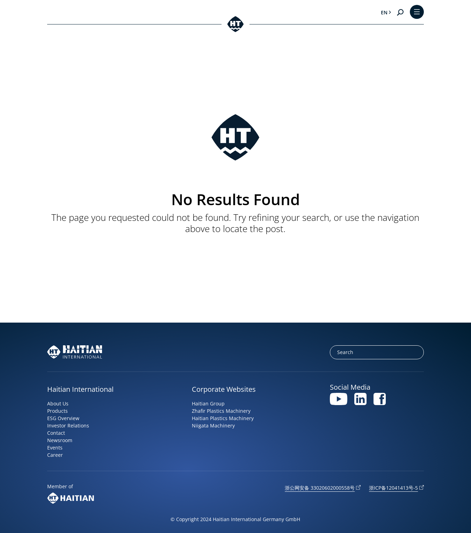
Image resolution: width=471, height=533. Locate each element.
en (384, 12)
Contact (56, 433)
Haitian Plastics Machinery (223, 418)
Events (55, 447)
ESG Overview (63, 418)
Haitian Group (208, 403)
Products (57, 411)
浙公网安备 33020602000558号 (320, 487)
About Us (57, 403)
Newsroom (59, 440)
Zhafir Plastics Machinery (221, 411)
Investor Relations (68, 425)
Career (55, 455)
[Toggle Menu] (417, 12)
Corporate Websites (224, 389)
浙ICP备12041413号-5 (393, 487)
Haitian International (80, 389)
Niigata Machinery (213, 425)
